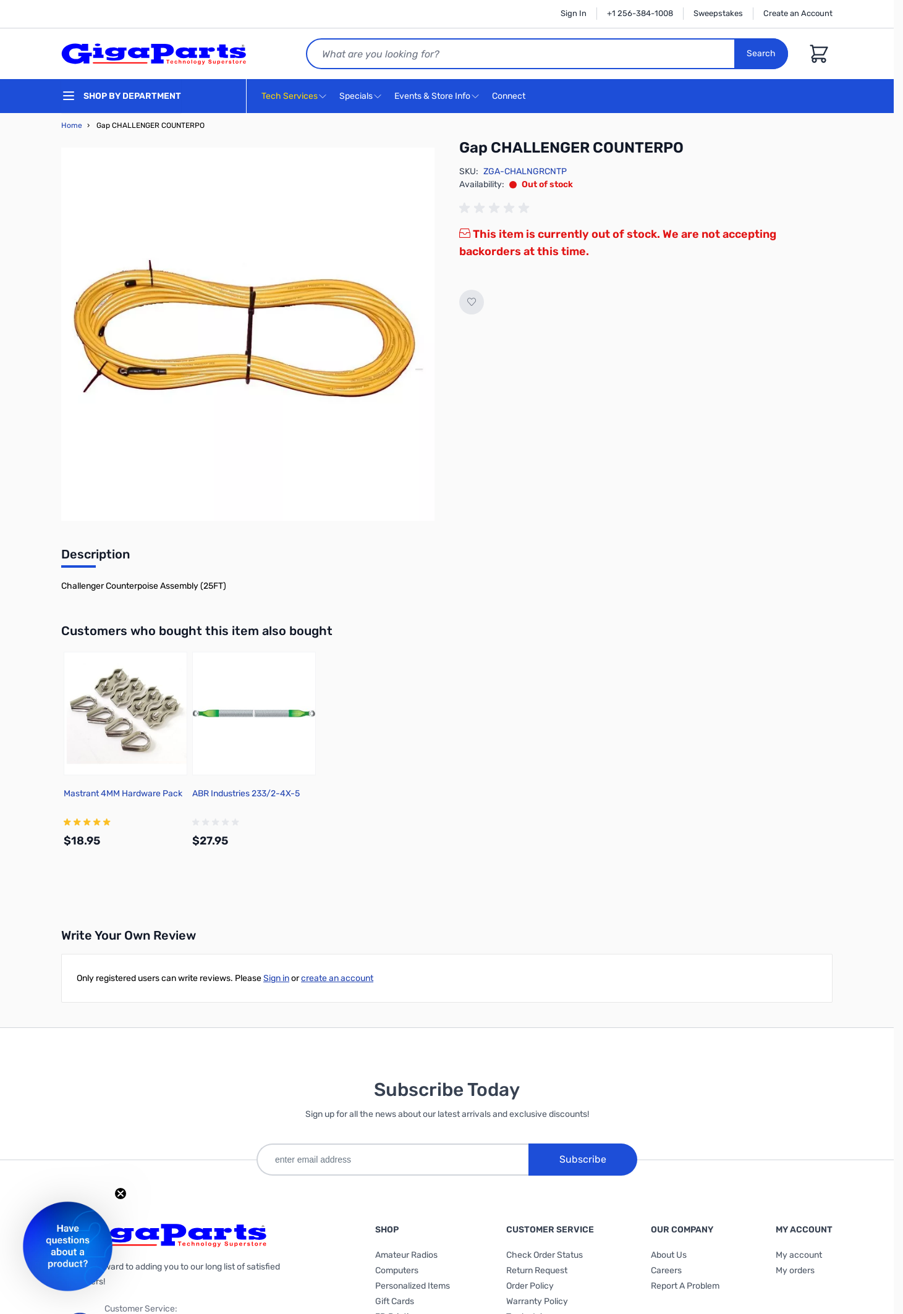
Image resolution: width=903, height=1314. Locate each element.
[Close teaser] (120, 1193)
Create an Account (798, 13)
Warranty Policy (537, 1301)
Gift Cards (394, 1301)
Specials (356, 96)
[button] (68, 1246)
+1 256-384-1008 (640, 13)
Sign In (574, 13)
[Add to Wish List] (471, 302)
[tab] (95, 557)
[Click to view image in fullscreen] (248, 334)
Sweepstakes (718, 13)
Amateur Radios (406, 1255)
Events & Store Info (432, 96)
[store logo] (154, 54)
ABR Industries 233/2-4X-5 (246, 793)
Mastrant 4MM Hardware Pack (123, 793)
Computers (396, 1270)
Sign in (276, 978)
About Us (669, 1255)
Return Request (536, 1270)
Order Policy (530, 1286)
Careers (666, 1270)
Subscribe (582, 1159)
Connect (510, 97)
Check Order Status (544, 1255)
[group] (496, 208)
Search (761, 53)
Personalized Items (412, 1286)
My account (799, 1255)
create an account (337, 978)
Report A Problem (685, 1286)
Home (71, 125)
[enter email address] (392, 1159)
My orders (795, 1270)
